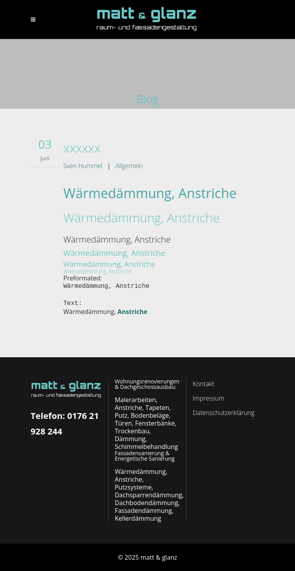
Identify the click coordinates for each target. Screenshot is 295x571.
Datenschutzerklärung (223, 412)
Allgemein (129, 165)
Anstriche (132, 311)
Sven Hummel (83, 165)
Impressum (208, 398)
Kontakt (203, 383)
